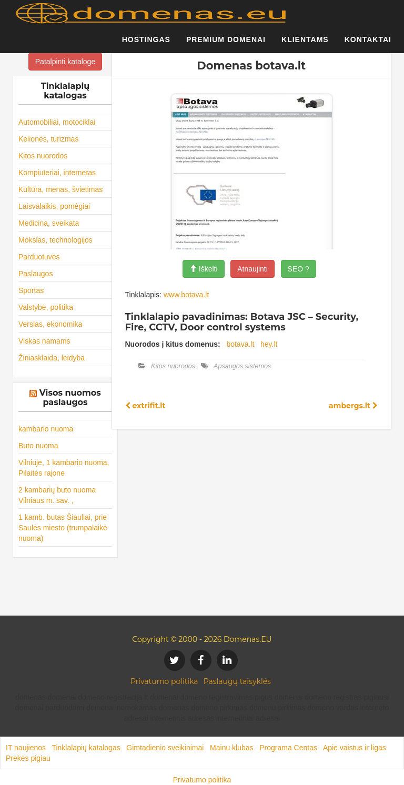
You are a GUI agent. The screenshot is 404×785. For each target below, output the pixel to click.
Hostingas (146, 45)
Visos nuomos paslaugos (70, 397)
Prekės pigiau (28, 758)
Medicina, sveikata (48, 223)
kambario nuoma (45, 429)
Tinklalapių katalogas (86, 747)
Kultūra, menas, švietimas (60, 189)
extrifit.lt (145, 405)
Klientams (305, 45)
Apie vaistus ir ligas (354, 747)
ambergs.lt (353, 405)
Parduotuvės (39, 257)
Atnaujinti (252, 269)
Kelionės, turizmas (48, 139)
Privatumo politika (164, 681)
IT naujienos (26, 747)
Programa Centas (288, 747)
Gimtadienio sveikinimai (165, 747)
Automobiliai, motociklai (56, 122)
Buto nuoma (38, 445)
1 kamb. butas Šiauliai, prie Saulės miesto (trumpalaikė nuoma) (62, 527)
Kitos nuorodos (42, 156)
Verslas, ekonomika (50, 324)
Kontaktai (368, 45)
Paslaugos (35, 273)
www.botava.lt (186, 294)
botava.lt (240, 344)
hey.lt (268, 344)
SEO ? (298, 269)
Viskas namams (44, 341)
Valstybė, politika (45, 307)
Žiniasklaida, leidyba (51, 358)
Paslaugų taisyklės (237, 681)
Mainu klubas (232, 747)
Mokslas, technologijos (55, 240)
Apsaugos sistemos (242, 366)
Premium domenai (226, 45)
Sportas (31, 290)
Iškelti (203, 269)
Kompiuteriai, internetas (57, 172)
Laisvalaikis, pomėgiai (54, 206)
